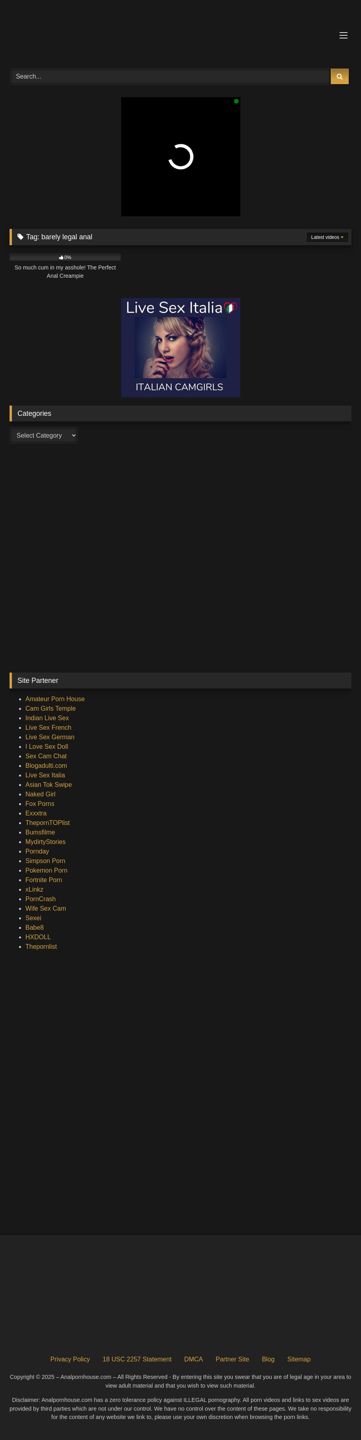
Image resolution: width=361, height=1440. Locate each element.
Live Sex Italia (45, 775)
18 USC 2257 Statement (136, 1359)
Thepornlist (41, 946)
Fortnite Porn (43, 880)
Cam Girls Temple (50, 708)
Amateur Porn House (55, 699)
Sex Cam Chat (46, 756)
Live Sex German (50, 737)
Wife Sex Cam (45, 908)
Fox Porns (39, 803)
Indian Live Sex (47, 718)
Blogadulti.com (46, 765)
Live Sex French (48, 727)
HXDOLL (38, 937)
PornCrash (40, 899)
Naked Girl (40, 794)
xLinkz (34, 889)
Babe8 (34, 927)
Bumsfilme (40, 832)
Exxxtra (35, 813)
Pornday (37, 851)
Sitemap (299, 1359)
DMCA (193, 1359)
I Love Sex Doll (46, 746)
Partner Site (232, 1359)
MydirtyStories (45, 841)
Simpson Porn (45, 860)
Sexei (33, 918)
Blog (268, 1359)
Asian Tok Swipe (48, 784)
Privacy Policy (70, 1359)
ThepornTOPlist (47, 822)
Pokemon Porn (46, 870)
